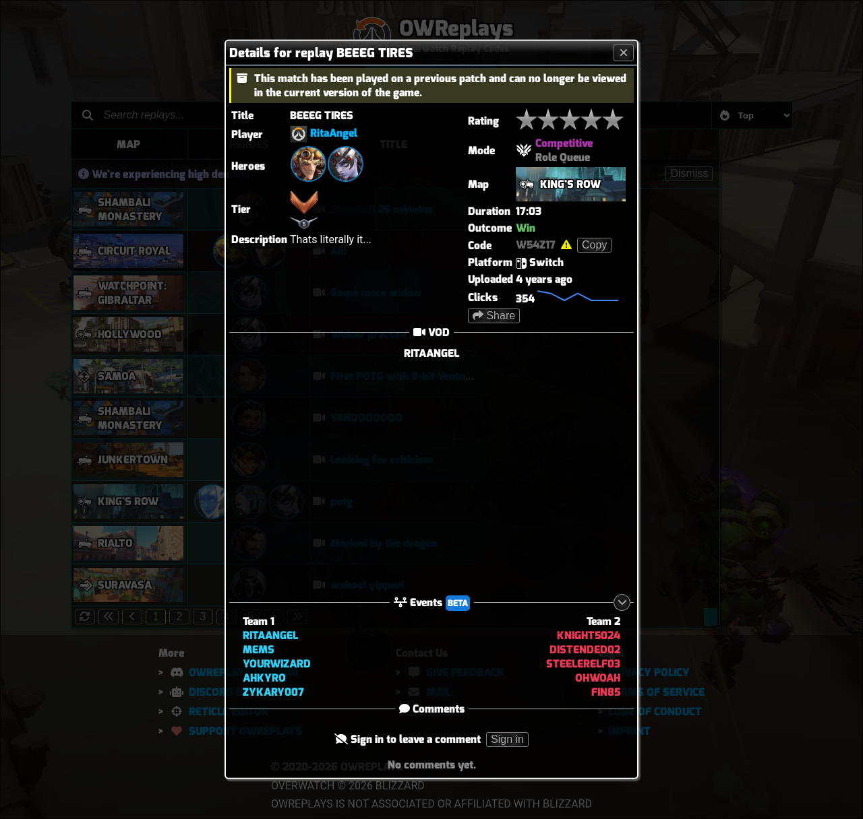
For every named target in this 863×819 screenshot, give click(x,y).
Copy (594, 245)
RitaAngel (333, 133)
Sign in (507, 739)
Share (494, 315)
